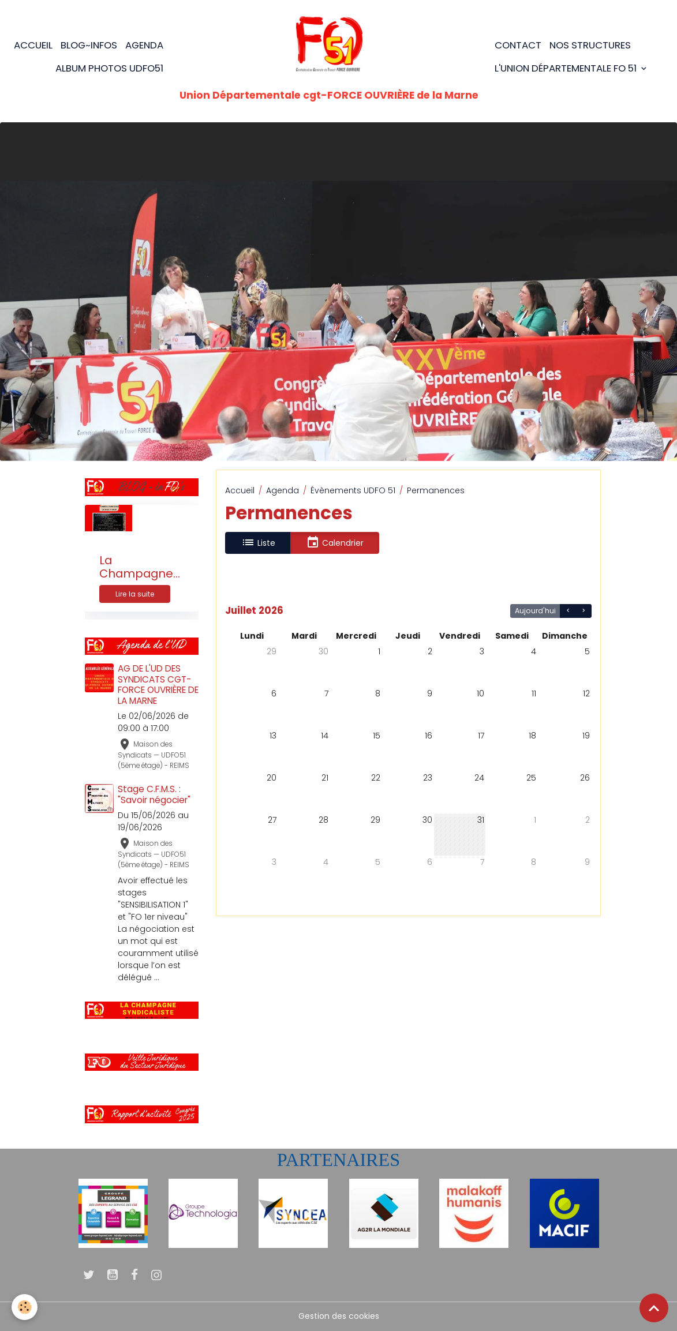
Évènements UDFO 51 (353, 490)
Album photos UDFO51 (109, 68)
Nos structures (590, 45)
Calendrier (335, 543)
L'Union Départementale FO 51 (567, 68)
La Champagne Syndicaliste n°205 (136, 567)
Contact (518, 45)
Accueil (33, 45)
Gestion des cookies (338, 1316)
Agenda (144, 45)
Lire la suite (135, 594)
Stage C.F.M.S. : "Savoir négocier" (154, 794)
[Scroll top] (653, 1307)
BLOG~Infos (89, 45)
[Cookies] (25, 1307)
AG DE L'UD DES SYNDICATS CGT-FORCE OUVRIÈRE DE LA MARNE (158, 684)
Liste (258, 543)
